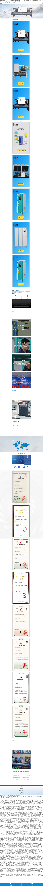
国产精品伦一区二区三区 (32, 819)
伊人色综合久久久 (10, 815)
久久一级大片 (13, 831)
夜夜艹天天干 (14, 840)
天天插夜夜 (16, 802)
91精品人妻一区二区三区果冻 (18, 824)
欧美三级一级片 (3, 801)
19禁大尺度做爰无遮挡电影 (22, 799)
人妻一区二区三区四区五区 (17, 820)
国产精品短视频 (21, 875)
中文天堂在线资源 (22, 813)
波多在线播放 (36, 852)
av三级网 (2, 809)
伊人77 (12, 859)
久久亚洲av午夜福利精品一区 (34, 806)
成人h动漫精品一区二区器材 (21, 853)
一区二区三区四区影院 (28, 843)
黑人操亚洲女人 (35, 830)
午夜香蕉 (39, 857)
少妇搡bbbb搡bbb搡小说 (21, 833)
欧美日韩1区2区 (38, 859)
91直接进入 (6, 851)
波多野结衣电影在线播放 (27, 861)
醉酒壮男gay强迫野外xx (11, 849)
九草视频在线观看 (6, 806)
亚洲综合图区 (32, 802)
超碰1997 (9, 816)
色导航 (33, 874)
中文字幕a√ (40, 871)
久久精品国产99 (26, 841)
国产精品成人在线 (11, 801)
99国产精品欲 (7, 813)
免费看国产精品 (7, 871)
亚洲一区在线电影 (28, 836)
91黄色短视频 (7, 809)
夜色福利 (4, 815)
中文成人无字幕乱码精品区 (29, 855)
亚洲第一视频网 (24, 806)
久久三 (25, 815)
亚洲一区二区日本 (26, 868)
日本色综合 (40, 820)
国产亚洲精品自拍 (9, 834)
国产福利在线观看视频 (20, 856)
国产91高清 (16, 846)
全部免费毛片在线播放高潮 (15, 851)
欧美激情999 (36, 824)
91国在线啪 (33, 813)
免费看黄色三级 (14, 813)
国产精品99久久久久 (19, 836)
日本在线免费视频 (17, 868)
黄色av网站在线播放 (7, 864)
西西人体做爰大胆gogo (28, 810)
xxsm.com (23, 862)
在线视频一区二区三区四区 (11, 808)
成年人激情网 (31, 799)
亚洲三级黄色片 (18, 839)
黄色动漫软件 (37, 810)
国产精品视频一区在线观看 (15, 857)
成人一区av (34, 807)
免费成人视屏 (16, 838)
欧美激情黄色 (3, 861)
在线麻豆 (35, 861)
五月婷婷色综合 (14, 861)
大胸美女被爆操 (24, 857)
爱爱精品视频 (32, 831)
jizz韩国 (3, 834)
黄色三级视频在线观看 (34, 801)
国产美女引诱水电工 (15, 871)
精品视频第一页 (3, 850)
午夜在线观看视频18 (18, 812)
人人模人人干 (25, 858)
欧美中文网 (7, 807)
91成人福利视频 (10, 839)
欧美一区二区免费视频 (36, 856)
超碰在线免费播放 (38, 800)
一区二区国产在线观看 (10, 805)
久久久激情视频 (22, 838)
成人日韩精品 (7, 856)
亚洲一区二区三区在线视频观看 (10, 869)
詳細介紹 (13, 293)
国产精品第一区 (37, 858)
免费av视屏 (39, 827)
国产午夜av (2, 824)
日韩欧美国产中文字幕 (29, 872)
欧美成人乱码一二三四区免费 (30, 827)
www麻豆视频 (38, 874)
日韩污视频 (12, 865)
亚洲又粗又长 (17, 828)
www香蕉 (13, 872)
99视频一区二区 (29, 828)
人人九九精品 (30, 853)
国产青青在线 (11, 828)
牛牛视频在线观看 (22, 807)
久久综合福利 (10, 868)
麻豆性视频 (33, 803)
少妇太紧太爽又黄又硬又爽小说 (28, 845)
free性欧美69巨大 (4, 828)
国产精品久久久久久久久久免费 (17, 809)
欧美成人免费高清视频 (23, 821)
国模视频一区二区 (9, 802)
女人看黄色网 (27, 847)
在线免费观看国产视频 (35, 868)
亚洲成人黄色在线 (5, 831)
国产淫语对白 (26, 812)
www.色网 (28, 813)
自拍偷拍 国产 (27, 840)
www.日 (25, 816)
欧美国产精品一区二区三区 (34, 805)
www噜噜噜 (38, 845)
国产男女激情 (36, 853)
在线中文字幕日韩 (36, 836)
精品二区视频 (36, 828)
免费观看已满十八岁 (16, 819)
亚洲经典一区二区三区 (27, 839)
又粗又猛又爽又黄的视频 (22, 850)
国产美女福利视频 (36, 809)
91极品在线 (13, 799)
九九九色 (14, 818)
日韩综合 (3, 849)
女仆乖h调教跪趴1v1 (18, 832)
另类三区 (8, 799)
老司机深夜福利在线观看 (30, 849)
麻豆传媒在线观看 (20, 818)
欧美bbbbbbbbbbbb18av (6, 872)
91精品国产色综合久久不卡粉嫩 (31, 871)
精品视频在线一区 (8, 858)
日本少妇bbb (11, 843)
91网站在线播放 (18, 863)
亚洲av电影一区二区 (11, 850)
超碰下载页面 (37, 872)
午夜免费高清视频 (11, 852)
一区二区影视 (5, 812)
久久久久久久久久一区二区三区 (7, 832)
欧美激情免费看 (6, 822)
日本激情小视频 (26, 826)
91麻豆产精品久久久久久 (18, 855)
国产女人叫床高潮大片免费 (27, 808)
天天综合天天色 (8, 825)
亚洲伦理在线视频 (12, 833)
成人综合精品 (5, 843)
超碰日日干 (37, 838)
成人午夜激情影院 (13, 830)
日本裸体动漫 (13, 874)
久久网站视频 (30, 816)
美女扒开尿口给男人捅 (18, 827)
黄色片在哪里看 (3, 816)
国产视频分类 (17, 847)
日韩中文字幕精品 (4, 833)
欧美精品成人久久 (31, 815)
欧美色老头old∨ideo (25, 870)
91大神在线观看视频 (38, 808)
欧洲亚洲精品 (6, 865)
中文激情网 (33, 840)
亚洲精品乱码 (28, 830)
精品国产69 (14, 814)
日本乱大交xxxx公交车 (27, 837)
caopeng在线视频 (4, 855)
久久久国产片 (27, 822)
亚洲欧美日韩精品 (20, 849)
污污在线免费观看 (11, 810)
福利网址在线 (17, 859)
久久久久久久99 (18, 852)
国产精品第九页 (3, 836)
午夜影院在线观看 (26, 803)
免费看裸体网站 (36, 837)
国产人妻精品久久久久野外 (8, 853)
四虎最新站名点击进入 (21, 874)
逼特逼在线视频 (6, 826)
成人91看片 (24, 863)
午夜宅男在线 (33, 826)
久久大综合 (18, 805)
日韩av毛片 (21, 846)
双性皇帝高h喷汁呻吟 (32, 851)
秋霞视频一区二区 (20, 872)
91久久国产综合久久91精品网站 (18, 864)
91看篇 (5, 852)
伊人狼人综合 (8, 824)
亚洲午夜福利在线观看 (24, 802)
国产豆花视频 (31, 825)
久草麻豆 (19, 808)
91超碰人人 (31, 824)
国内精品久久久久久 (18, 841)
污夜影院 (22, 871)
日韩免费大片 (39, 849)
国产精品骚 (11, 812)
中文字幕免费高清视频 (11, 803)
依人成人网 (28, 874)
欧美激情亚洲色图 (34, 870)
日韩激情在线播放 (14, 822)
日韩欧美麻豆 (16, 867)
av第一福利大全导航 (23, 844)
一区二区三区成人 (14, 807)
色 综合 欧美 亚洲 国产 (16, 806)
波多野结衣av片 (20, 840)
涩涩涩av (26, 824)
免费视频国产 (19, 803)
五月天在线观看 (28, 809)
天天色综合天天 (17, 870)
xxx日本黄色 (36, 816)
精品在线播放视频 (7, 820)
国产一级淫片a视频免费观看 (22, 831)
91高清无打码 (30, 833)
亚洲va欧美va (30, 850)
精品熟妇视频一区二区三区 (26, 865)
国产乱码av (29, 863)
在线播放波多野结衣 (8, 838)
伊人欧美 (13, 856)
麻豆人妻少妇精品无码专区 (28, 800)
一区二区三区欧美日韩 (35, 841)
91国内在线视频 (39, 815)
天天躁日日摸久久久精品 (37, 865)
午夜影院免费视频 (9, 875)
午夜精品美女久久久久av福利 (34, 844)
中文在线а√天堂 (10, 836)
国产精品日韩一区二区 (9, 863)
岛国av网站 (3, 803)
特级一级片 (39, 813)
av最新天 (22, 847)
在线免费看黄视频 (37, 846)
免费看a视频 (21, 822)
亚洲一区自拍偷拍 (19, 810)
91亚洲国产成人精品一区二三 (16, 826)
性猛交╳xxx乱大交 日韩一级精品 (28, 859)
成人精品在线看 (24, 805)
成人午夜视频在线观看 (6, 819)
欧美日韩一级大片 (38, 822)
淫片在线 (32, 822)
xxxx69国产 (28, 869)
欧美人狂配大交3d (17, 825)
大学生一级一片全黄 (30, 838)
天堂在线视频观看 (32, 857)
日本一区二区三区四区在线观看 (22, 801)
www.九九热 (30, 867)
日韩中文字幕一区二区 (8, 841)
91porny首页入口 (23, 867)
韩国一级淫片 (19, 837)
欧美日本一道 (24, 819)
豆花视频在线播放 (39, 802)
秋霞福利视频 (36, 867)
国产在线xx (33, 847)
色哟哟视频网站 (35, 839)
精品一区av (18, 845)
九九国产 (5, 810)
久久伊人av (30, 858)
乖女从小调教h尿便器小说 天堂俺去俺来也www (32, 834)
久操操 (19, 861)
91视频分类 (17, 865)
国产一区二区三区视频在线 (7, 827)
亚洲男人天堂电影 (21, 830)
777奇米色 (35, 863)
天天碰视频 (28, 807)
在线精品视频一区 (37, 843)
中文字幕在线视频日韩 (5, 821)
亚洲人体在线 (3, 799)
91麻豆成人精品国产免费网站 (14, 862)
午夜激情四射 (25, 851)
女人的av (15, 875)
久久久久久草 (29, 864)
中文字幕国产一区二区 (8, 870)
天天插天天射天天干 (17, 858)
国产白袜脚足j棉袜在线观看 (33, 814)
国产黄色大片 (28, 856)
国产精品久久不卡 (36, 864)
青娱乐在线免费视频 (38, 832)
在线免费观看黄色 (12, 845)
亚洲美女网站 (33, 812)
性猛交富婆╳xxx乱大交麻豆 (12, 844)
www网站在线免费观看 (22, 814)
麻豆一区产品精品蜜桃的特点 (10, 837)
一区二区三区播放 (39, 831)
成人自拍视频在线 (18, 834)
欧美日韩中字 (19, 800)
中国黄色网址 (20, 816)
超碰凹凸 (10, 855)
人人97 (35, 821)
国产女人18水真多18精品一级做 (30, 820)
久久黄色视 (23, 828)
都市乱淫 (8, 861)
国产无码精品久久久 (29, 875)
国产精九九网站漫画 (29, 818)
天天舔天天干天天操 (30, 862)
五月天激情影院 (24, 825)
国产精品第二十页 (14, 821)
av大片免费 (14, 816)
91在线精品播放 (12, 800)
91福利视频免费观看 (19, 815)
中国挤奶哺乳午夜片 (21, 869)
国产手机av (30, 821)
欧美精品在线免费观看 (27, 852)
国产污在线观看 (5, 800)
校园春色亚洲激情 (19, 843)
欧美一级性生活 (7, 840)
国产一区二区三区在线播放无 (7, 867)
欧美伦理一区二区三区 (28, 832)
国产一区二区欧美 (29, 846)
